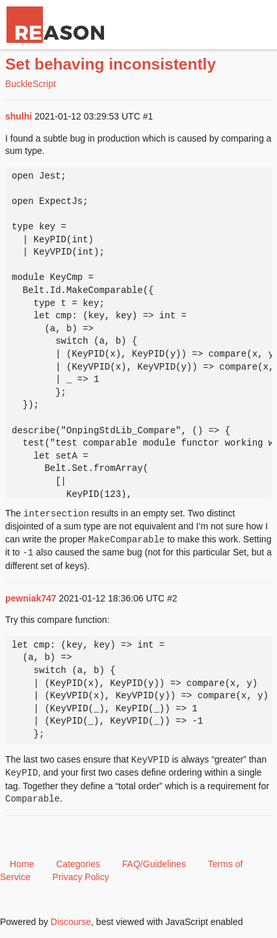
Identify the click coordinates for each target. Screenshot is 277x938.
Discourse (71, 922)
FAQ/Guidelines (154, 864)
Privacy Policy (81, 877)
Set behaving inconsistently (110, 64)
